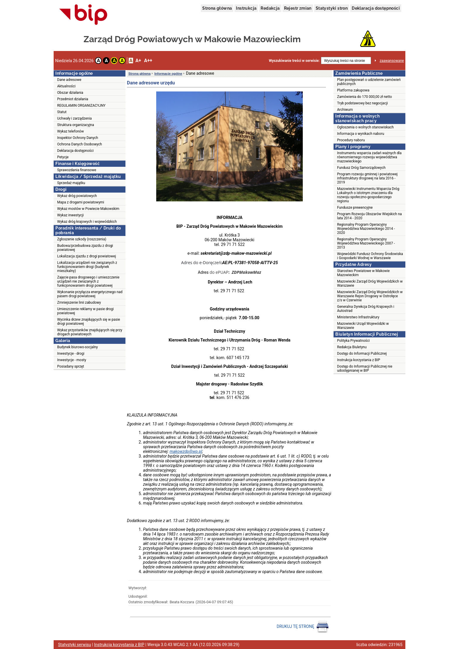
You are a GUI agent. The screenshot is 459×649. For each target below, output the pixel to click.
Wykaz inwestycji (70, 215)
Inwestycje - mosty (71, 360)
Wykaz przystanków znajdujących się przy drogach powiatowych (89, 332)
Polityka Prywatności (353, 341)
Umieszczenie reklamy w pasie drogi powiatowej (85, 311)
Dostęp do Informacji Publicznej (362, 353)
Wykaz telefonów (70, 131)
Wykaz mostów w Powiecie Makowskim (88, 209)
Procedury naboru (351, 140)
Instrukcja (246, 8)
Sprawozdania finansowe (76, 170)
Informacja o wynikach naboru (360, 134)
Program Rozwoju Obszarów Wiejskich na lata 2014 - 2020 (369, 216)
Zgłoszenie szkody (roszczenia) (81, 239)
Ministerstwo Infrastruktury (358, 317)
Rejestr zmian (298, 8)
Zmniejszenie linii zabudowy (79, 302)
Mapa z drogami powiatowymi (80, 202)
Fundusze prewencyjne (355, 207)
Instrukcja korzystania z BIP (358, 360)
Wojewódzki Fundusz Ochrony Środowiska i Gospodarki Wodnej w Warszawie (370, 256)
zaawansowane (392, 61)
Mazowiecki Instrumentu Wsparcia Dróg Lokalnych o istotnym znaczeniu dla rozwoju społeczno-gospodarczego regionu (368, 195)
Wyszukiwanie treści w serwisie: (294, 61)
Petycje (63, 157)
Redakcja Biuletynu (352, 347)
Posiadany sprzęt (70, 366)
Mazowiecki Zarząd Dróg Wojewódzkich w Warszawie (370, 283)
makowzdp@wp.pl (186, 451)
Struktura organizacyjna (75, 125)
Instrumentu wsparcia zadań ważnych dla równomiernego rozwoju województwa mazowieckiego (369, 157)
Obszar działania (70, 93)
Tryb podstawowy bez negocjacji (362, 103)
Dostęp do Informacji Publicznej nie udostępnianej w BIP (364, 368)
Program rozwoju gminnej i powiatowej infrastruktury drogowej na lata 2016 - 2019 (367, 178)
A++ (148, 60)
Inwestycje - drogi (70, 353)
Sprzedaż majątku (71, 183)
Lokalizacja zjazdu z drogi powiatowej (86, 256)
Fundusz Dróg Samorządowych (361, 168)
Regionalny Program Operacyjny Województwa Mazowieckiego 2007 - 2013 (366, 243)
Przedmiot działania (72, 99)
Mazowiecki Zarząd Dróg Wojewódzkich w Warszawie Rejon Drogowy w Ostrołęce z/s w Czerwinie (370, 296)
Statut (62, 112)
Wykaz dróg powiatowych (77, 196)
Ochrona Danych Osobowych (79, 144)
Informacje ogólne (168, 73)
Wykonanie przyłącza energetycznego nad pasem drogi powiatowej (90, 294)
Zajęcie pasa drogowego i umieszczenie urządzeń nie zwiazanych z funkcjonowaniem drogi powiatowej (88, 281)
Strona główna (217, 8)
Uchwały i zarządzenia (74, 118)
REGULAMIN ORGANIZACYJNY (81, 105)
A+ (138, 60)
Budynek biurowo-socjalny (77, 347)
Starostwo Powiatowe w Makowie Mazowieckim (363, 273)
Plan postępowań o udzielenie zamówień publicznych (369, 82)
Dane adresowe (69, 80)
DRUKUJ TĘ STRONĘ (303, 626)
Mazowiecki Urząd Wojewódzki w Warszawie (363, 326)
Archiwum (345, 110)
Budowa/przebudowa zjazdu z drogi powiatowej (85, 248)
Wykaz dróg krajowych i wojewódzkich (87, 222)
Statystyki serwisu (74, 644)
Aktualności (66, 86)
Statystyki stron (332, 8)
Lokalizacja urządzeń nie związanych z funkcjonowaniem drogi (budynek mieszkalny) (87, 267)
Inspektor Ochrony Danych (77, 138)
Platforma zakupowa (353, 90)
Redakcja (270, 8)
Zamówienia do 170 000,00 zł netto (364, 97)
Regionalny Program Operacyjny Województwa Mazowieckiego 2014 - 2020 (366, 228)
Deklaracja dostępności (376, 8)
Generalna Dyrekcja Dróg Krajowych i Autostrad (365, 309)
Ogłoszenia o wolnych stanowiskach (365, 127)
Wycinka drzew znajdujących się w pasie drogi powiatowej (88, 321)
